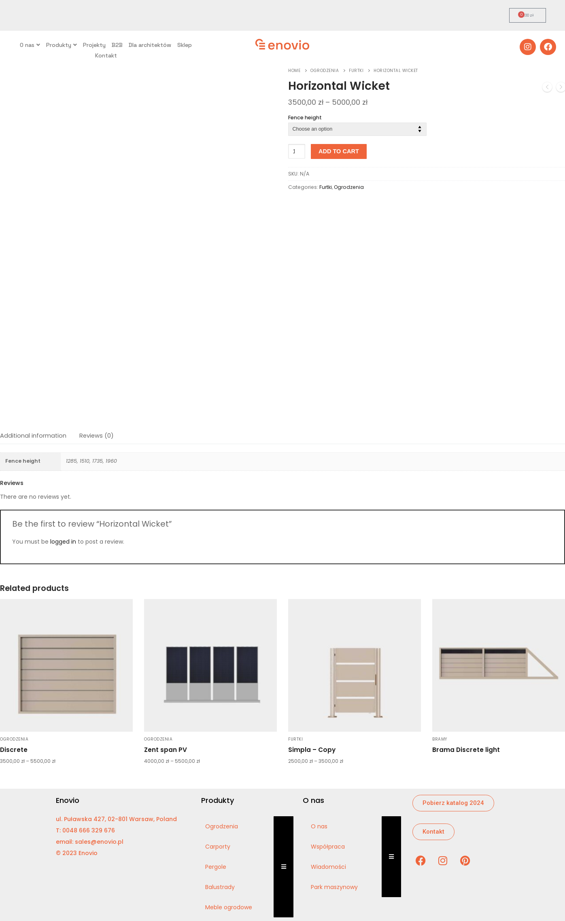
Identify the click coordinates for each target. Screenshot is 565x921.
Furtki (356, 71)
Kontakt (106, 55)
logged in (63, 542)
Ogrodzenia (324, 71)
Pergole (215, 867)
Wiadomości (328, 867)
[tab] (33, 436)
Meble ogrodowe (228, 907)
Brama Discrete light (466, 749)
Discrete (14, 749)
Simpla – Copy (312, 749)
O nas (30, 45)
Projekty (94, 45)
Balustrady (220, 887)
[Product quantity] (296, 151)
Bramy (439, 739)
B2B (117, 45)
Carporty (217, 847)
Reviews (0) (96, 436)
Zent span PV (165, 749)
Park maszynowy (334, 887)
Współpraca (328, 847)
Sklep (184, 45)
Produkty (61, 45)
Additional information (33, 436)
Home (294, 71)
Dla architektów (150, 45)
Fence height (305, 117)
